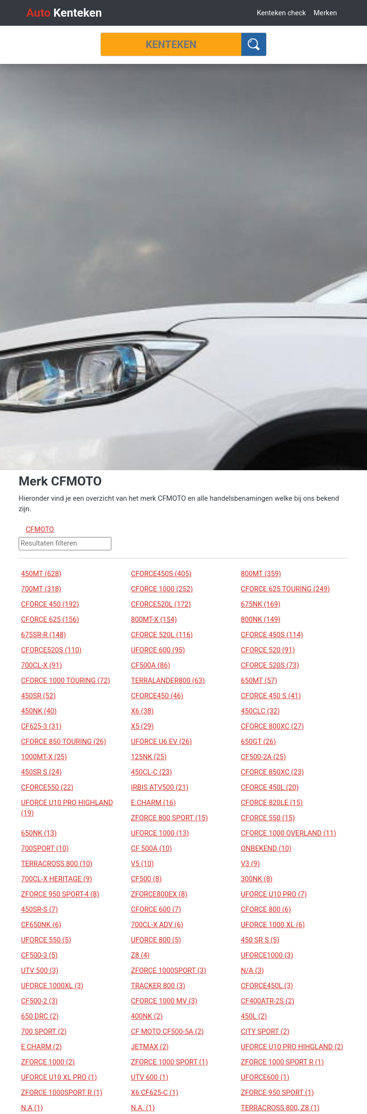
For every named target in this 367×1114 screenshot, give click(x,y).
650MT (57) (259, 680)
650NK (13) (39, 833)
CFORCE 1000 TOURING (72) (65, 680)
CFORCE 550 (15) (268, 818)
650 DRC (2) (40, 1016)
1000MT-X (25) (44, 757)
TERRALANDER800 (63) (168, 680)
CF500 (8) (146, 879)
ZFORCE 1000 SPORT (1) (169, 1062)
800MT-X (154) (154, 619)
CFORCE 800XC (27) (272, 726)
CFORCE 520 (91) (268, 650)
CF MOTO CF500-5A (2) (167, 1031)
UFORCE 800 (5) (156, 940)
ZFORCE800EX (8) (159, 894)
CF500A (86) (150, 665)
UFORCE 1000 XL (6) (273, 924)
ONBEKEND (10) (266, 848)
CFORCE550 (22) (47, 787)
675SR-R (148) (43, 634)
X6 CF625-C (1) (154, 1092)
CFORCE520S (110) (51, 650)
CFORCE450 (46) (157, 695)
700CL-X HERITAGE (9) (56, 879)
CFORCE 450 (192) (50, 604)
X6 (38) (142, 711)
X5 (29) (142, 726)
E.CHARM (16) (153, 802)
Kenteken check (281, 13)
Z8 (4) (140, 955)
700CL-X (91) (41, 665)
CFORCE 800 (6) (266, 909)
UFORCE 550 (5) (46, 940)
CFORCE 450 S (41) (271, 695)
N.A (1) (32, 1108)
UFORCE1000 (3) (267, 955)
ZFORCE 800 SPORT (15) (169, 818)
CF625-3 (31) (41, 726)
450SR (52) (38, 695)
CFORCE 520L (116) (162, 634)
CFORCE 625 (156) (50, 619)
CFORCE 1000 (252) (162, 589)
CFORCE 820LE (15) (271, 802)
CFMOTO (40, 529)
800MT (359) (261, 573)
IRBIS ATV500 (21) (159, 787)
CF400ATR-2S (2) (267, 1001)
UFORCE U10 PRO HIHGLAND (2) (292, 1046)
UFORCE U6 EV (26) (161, 741)
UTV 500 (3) (39, 970)
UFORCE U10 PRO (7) (274, 894)
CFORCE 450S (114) (272, 634)
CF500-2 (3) (39, 1001)
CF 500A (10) (151, 848)
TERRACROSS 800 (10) (56, 863)
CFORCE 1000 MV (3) (164, 1001)
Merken (325, 13)
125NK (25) (149, 757)
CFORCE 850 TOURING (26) (63, 741)
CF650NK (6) (41, 924)
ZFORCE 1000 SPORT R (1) (282, 1062)
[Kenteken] (171, 44)
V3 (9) (250, 863)
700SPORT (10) (45, 848)
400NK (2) (146, 1016)
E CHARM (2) (41, 1046)
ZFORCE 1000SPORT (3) (168, 970)
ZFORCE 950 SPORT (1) (277, 1092)
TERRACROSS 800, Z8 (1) (280, 1108)
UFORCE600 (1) (265, 1077)
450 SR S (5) (260, 940)
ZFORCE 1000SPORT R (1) (61, 1092)
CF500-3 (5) (39, 955)
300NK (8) (256, 879)
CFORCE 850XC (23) (272, 772)
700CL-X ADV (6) (157, 924)
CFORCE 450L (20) (270, 787)
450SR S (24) (41, 772)
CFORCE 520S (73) (270, 665)
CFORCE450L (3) (267, 985)
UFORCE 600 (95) (158, 650)
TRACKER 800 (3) (158, 985)
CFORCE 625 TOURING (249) (285, 589)
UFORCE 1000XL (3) (52, 985)
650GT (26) (258, 741)
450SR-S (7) (39, 909)
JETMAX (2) (150, 1046)
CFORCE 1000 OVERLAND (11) (288, 833)
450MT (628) (41, 573)
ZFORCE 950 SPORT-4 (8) (60, 894)
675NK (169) (261, 604)
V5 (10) (142, 863)
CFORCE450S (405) (161, 573)
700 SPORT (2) (43, 1031)
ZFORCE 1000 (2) (48, 1062)
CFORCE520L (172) (161, 604)
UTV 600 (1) (149, 1077)
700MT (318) (41, 589)
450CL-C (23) (151, 772)
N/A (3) (252, 970)
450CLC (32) (260, 711)
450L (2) (254, 1016)
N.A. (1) (143, 1108)
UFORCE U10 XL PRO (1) (59, 1077)
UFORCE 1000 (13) (160, 833)
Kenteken (64, 13)
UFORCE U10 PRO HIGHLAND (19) (67, 807)
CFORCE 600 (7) (156, 909)
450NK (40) (39, 711)
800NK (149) (261, 619)
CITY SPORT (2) (265, 1031)
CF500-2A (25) (263, 757)
